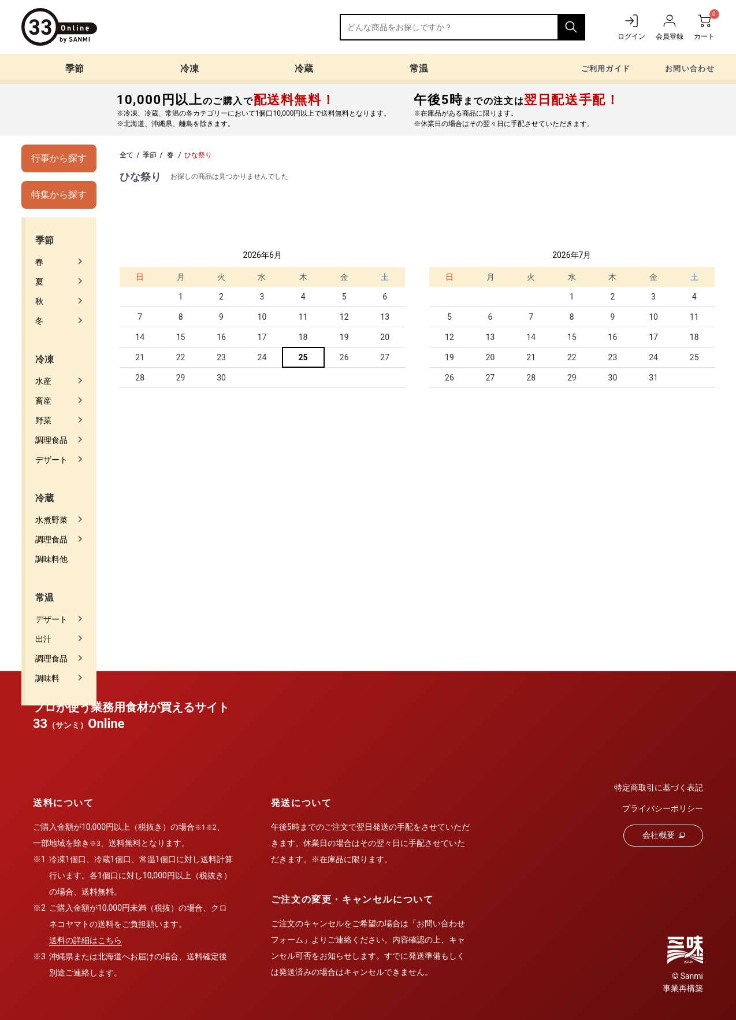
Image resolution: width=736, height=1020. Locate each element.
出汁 (43, 639)
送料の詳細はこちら (85, 940)
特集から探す (59, 194)
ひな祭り (198, 155)
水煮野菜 (51, 519)
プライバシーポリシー (662, 808)
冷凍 (189, 68)
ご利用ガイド (606, 68)
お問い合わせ (690, 68)
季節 (74, 68)
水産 (43, 381)
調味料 (47, 678)
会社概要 (663, 835)
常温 (419, 68)
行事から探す (59, 158)
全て (126, 155)
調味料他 (51, 559)
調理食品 (51, 440)
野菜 (43, 420)
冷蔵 (304, 68)
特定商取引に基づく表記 (658, 787)
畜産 (43, 400)
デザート (51, 459)
